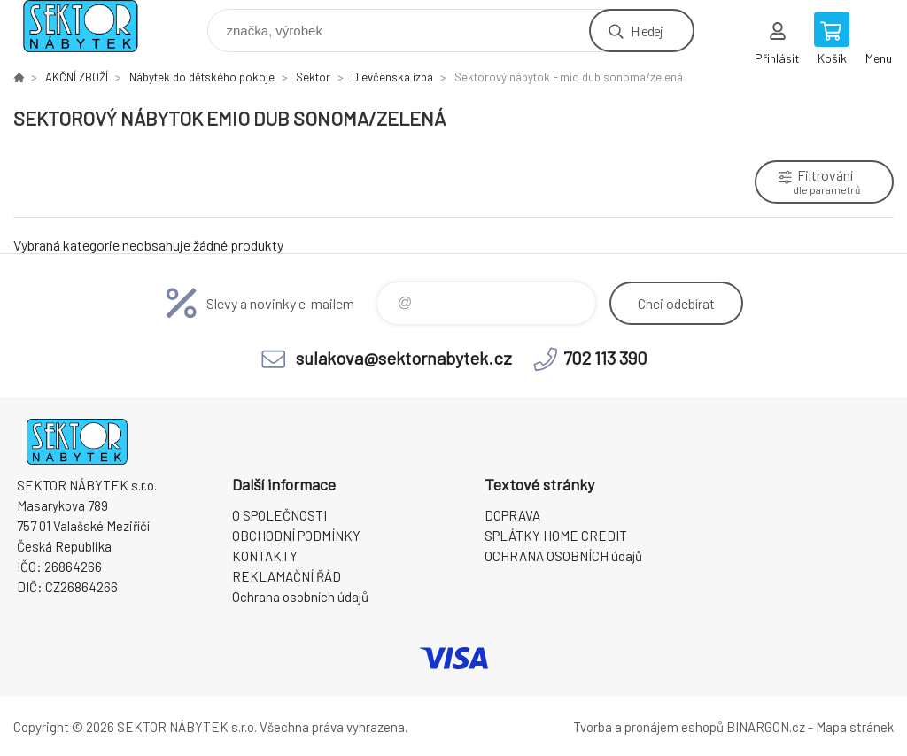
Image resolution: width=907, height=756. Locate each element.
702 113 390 (605, 357)
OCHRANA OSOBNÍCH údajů (563, 556)
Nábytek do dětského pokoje (202, 77)
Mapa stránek (855, 727)
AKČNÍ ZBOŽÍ (76, 77)
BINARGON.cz (765, 727)
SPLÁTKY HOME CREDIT (556, 536)
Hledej (647, 30)
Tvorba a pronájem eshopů (648, 727)
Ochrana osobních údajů (300, 597)
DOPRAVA (512, 515)
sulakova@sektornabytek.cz (404, 357)
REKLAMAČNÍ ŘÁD (286, 576)
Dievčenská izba (392, 77)
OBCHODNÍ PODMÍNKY (296, 536)
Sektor (313, 77)
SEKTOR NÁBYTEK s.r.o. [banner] (91, 26)
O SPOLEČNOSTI (279, 515)
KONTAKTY (265, 556)
